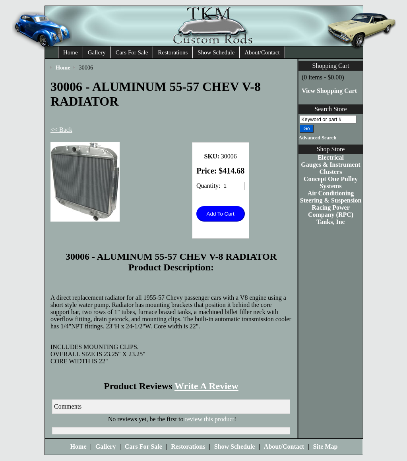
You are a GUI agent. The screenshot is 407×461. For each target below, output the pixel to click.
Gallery (97, 52)
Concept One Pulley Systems (331, 182)
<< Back (61, 129)
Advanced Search (317, 138)
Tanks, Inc (330, 221)
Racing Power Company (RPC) (330, 211)
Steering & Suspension (331, 200)
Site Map (325, 446)
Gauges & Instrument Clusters (330, 168)
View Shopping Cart (329, 90)
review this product (209, 419)
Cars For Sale (132, 52)
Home (70, 52)
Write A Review (206, 386)
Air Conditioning (331, 193)
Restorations (173, 52)
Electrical (331, 157)
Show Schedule (216, 52)
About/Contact (261, 52)
